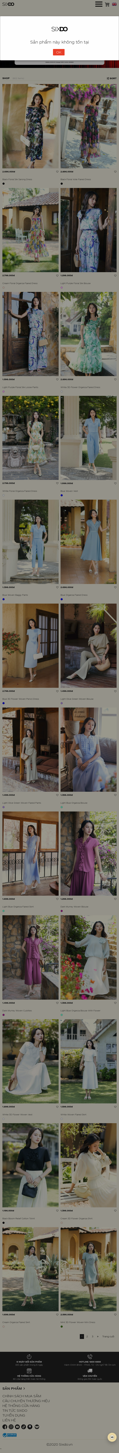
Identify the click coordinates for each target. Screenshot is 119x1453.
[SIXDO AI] (112, 1437)
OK (58, 52)
